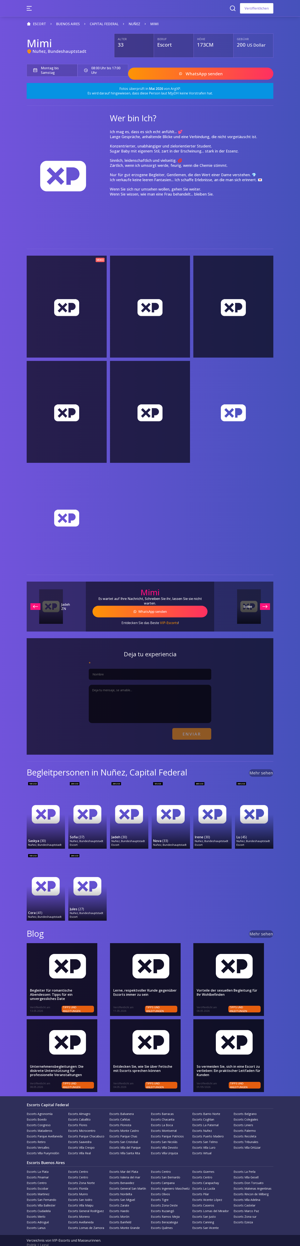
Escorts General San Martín (127, 1180)
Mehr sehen (261, 766)
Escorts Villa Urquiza (164, 1144)
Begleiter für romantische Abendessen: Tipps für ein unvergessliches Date (62, 984)
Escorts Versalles (38, 1139)
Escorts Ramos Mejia (165, 1208)
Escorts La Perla (244, 1163)
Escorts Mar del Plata (123, 1163)
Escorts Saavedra (79, 1133)
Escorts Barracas (162, 1105)
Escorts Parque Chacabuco (86, 1127)
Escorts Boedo (37, 1110)
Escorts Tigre (160, 1191)
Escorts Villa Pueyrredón (43, 1144)
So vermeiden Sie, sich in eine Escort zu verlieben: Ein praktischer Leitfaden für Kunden (228, 1062)
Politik (31, 1236)
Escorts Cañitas (119, 1110)
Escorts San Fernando (41, 1191)
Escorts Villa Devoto (164, 1139)
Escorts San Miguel (122, 1191)
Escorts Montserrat (164, 1122)
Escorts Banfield (120, 1213)
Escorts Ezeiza (243, 1213)
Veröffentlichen (257, 8)
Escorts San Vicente (205, 1219)
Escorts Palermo (245, 1122)
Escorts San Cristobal (123, 1133)
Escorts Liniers (243, 1116)
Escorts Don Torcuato (249, 1174)
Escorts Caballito (79, 1110)
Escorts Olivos (160, 1185)
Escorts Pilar (200, 1185)
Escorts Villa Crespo (81, 1139)
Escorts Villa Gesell (246, 1168)
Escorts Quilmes (162, 1219)
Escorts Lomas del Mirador (210, 1202)
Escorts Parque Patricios (167, 1127)
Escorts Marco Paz (246, 1202)
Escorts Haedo (119, 1202)
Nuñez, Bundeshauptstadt (59, 51)
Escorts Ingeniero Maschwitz (170, 1180)
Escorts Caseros (203, 1196)
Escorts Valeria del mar (124, 1168)
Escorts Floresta (120, 1116)
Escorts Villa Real (79, 1144)
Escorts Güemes (203, 1163)
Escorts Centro (78, 1163)
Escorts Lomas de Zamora (86, 1219)
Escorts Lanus (36, 1219)
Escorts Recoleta (245, 1127)
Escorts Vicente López (207, 1191)
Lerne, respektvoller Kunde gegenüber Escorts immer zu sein (145, 984)
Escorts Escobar (37, 1180)
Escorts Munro (78, 1185)
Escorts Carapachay (205, 1174)
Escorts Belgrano (245, 1105)
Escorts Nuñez (202, 1122)
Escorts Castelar (244, 1196)
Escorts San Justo (204, 1208)
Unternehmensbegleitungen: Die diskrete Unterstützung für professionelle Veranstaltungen (64, 1062)
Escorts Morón (119, 1208)
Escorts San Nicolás (164, 1133)
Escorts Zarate (119, 1196)
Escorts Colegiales (246, 1110)
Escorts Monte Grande (124, 1219)
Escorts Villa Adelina (247, 1191)
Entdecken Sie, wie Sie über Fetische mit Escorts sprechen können (146, 1060)
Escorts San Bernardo (165, 1168)
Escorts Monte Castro (124, 1122)
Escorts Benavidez (121, 1174)
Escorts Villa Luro (203, 1139)
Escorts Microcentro (81, 1122)
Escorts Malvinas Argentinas (252, 1180)
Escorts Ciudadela (39, 1202)
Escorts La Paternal (205, 1116)
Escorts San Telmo (205, 1133)
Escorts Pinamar (38, 1168)
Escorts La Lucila (203, 1180)
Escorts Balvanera (121, 1105)
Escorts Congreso (39, 1116)
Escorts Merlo (36, 1208)
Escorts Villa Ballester (41, 1196)
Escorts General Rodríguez (86, 1202)
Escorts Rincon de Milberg (251, 1185)
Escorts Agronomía (39, 1105)
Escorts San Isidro (80, 1191)
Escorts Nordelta (120, 1185)
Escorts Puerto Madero (208, 1127)
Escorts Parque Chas (123, 1127)
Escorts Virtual (201, 1144)
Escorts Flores (77, 1116)
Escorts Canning (203, 1213)
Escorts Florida (78, 1180)
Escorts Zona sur (245, 1208)
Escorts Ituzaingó (162, 1202)
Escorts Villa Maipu (80, 1196)
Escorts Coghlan (203, 1110)
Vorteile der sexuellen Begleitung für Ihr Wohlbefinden (229, 984)
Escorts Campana (163, 1174)
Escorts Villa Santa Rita (124, 1144)
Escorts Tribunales (246, 1133)
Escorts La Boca (162, 1116)
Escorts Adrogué (38, 1213)
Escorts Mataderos (39, 1122)
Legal (44, 1236)
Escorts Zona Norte (81, 1174)
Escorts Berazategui (164, 1213)
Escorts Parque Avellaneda (44, 1127)
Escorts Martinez (38, 1185)
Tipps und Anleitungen (86, 1000)
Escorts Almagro (79, 1105)
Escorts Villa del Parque (125, 1139)
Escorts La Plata (38, 1163)
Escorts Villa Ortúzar (247, 1139)
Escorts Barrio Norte (206, 1105)
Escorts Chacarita (162, 1110)
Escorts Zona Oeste (164, 1196)
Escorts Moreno (79, 1208)
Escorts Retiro (36, 1133)
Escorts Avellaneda (81, 1213)
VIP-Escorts (169, 618)
